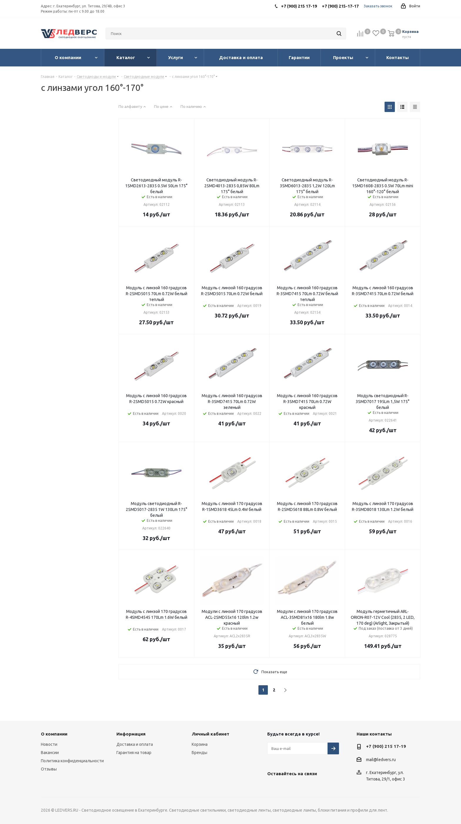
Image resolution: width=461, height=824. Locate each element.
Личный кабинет (210, 733)
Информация (131, 733)
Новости (49, 744)
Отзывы (49, 769)
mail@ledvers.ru (381, 759)
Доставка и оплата (134, 744)
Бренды (199, 752)
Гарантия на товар (133, 752)
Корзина (200, 744)
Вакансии (50, 752)
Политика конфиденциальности (72, 760)
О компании (54, 733)
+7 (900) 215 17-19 (386, 746)
